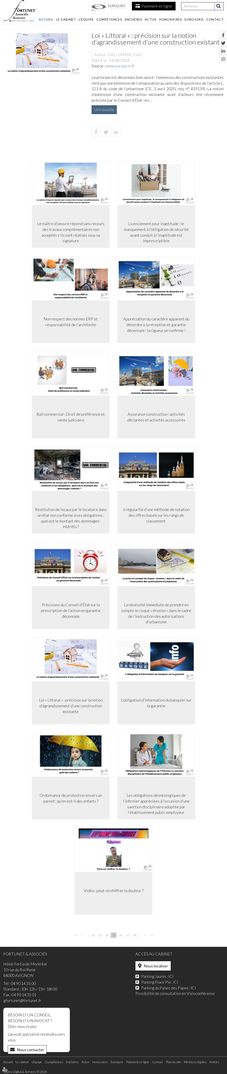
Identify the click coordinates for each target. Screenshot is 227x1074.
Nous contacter (30, 1049)
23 (100, 935)
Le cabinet (66, 19)
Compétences (109, 19)
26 (120, 935)
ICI (171, 976)
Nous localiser (156, 965)
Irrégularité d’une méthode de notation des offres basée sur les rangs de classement (156, 515)
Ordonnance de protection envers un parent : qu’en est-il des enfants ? (70, 798)
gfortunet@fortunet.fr (22, 1000)
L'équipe (86, 19)
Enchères (133, 19)
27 (127, 935)
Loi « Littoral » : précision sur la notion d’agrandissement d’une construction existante (70, 706)
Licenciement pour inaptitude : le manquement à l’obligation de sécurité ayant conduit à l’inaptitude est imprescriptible (156, 233)
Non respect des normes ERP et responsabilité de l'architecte (70, 322)
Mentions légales (195, 1062)
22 (93, 935)
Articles (214, 1062)
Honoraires (170, 19)
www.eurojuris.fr (120, 65)
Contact (215, 19)
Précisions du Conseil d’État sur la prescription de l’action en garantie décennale (70, 611)
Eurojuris (194, 19)
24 (107, 935)
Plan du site (173, 1062)
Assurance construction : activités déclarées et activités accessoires (157, 417)
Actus (151, 19)
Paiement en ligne (156, 6)
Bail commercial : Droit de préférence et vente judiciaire (70, 417)
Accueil (46, 19)
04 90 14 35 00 (23, 983)
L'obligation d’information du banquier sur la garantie (156, 703)
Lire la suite (104, 109)
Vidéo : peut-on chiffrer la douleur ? (113, 891)
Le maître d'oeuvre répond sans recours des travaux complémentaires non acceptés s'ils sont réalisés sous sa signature (70, 233)
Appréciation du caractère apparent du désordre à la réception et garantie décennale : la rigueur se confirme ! (157, 325)
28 (134, 935)
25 (113, 935)
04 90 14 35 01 (24, 994)
